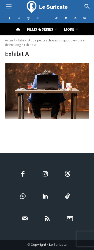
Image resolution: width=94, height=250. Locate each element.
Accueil (10, 40)
